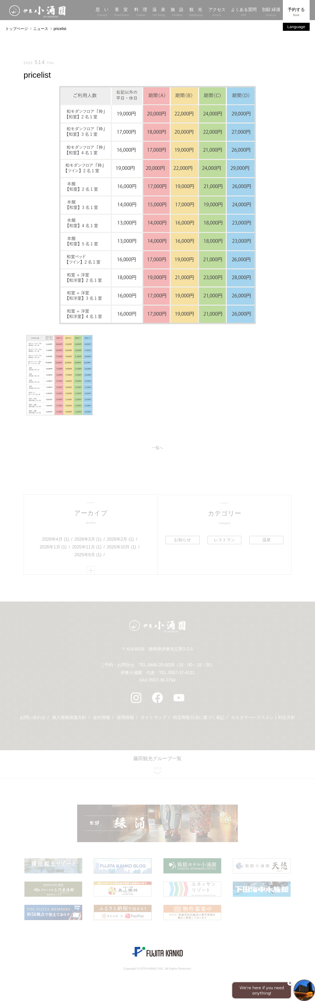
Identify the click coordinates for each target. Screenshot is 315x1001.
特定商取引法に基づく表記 (198, 718)
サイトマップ (153, 718)
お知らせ (182, 539)
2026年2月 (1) (120, 539)
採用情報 (125, 718)
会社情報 (101, 718)
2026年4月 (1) (55, 539)
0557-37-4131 (181, 673)
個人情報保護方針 (69, 718)
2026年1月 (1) (53, 547)
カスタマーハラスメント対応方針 (263, 718)
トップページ (16, 29)
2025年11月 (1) (86, 547)
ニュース (40, 29)
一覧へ (157, 448)
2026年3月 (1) (88, 539)
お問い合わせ (32, 718)
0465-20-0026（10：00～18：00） (181, 666)
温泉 (266, 539)
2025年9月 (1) (88, 555)
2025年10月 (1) (121, 547)
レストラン (224, 539)
